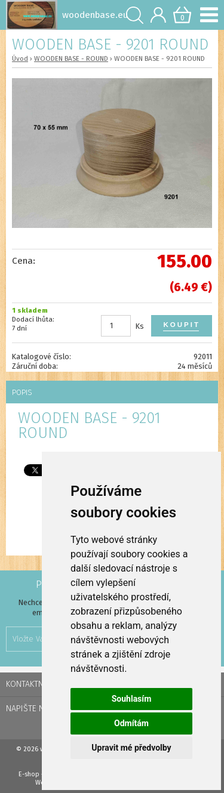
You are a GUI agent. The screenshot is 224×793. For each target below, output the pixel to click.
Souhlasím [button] (132, 698)
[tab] (112, 392)
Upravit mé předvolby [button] (131, 747)
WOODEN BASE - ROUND (71, 58)
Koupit (181, 324)
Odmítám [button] (131, 723)
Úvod (20, 58)
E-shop (29, 774)
